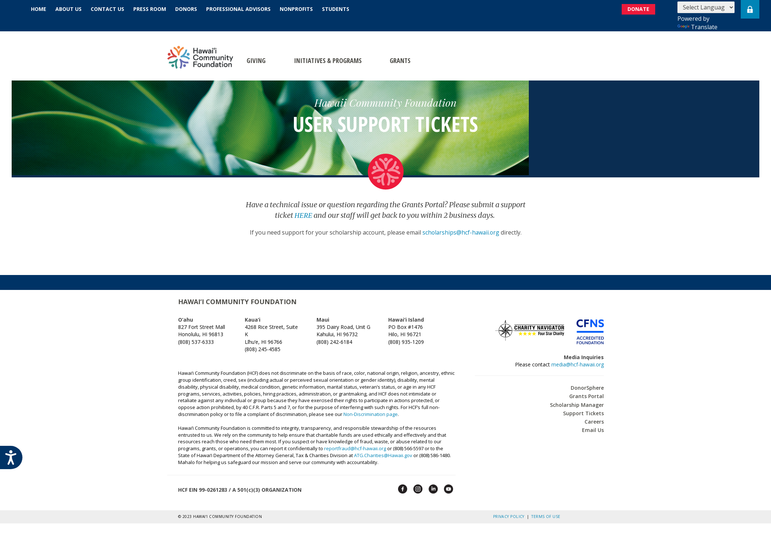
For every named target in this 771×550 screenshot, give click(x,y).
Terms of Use (545, 516)
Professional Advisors (238, 8)
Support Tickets (583, 412)
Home (38, 8)
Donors (186, 8)
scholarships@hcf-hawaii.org (460, 232)
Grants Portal (586, 396)
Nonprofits (296, 8)
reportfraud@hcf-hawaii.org (355, 448)
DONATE (640, 9)
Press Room (149, 8)
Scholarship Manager (577, 404)
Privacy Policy (510, 516)
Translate (697, 27)
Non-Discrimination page (370, 413)
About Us (68, 8)
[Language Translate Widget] (706, 7)
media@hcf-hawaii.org (577, 364)
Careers (594, 421)
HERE (303, 215)
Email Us (593, 429)
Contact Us (107, 8)
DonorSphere (587, 387)
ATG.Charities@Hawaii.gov (383, 455)
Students (335, 8)
